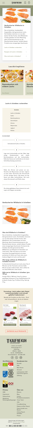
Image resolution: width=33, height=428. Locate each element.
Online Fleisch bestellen (21, 412)
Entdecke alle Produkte (16, 331)
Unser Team (20, 400)
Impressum (6, 394)
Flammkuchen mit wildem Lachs (10, 85)
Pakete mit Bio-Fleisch (23, 406)
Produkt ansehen (10, 325)
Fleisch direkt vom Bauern (22, 409)
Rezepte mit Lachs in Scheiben (13, 52)
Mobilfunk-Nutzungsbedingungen (9, 399)
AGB (4, 392)
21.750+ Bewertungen (19, 422)
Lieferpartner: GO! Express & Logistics (22, 372)
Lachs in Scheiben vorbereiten (13, 47)
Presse (19, 415)
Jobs (18, 402)
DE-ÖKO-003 (21, 354)
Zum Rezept (5, 93)
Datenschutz (6, 396)
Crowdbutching (21, 404)
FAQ (18, 365)
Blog (18, 394)
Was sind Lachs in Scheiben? (12, 56)
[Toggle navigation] (4, 3)
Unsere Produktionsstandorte (23, 397)
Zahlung (19, 375)
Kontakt (19, 363)
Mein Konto (20, 367)
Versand (19, 369)
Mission (19, 392)
